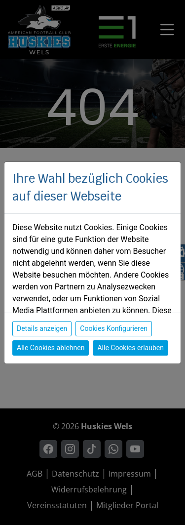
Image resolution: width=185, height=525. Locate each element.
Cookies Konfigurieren (114, 328)
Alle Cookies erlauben (130, 348)
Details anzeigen (42, 328)
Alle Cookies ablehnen (50, 348)
